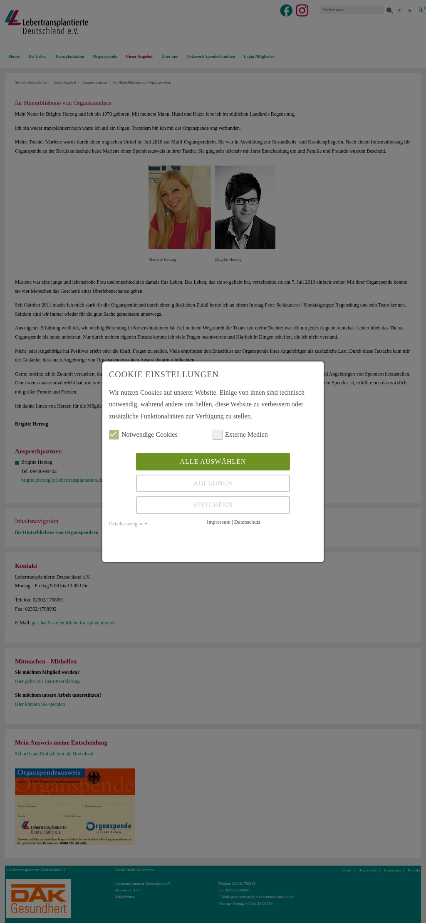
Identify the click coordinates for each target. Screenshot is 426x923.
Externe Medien (240, 435)
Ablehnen (213, 483)
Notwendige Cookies (143, 435)
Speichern (213, 504)
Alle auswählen (213, 461)
